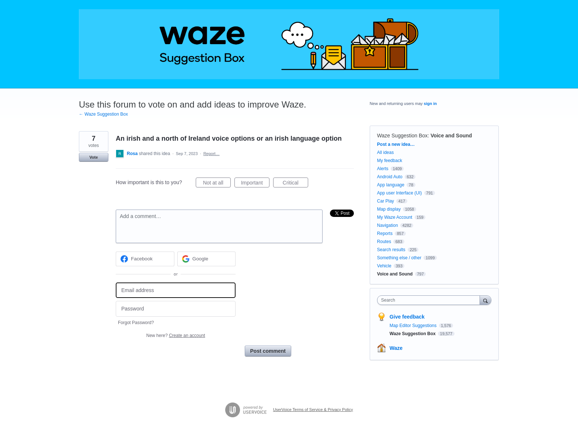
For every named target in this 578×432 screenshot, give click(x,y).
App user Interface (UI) (399, 193)
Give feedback (407, 317)
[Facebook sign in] (145, 259)
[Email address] (176, 290)
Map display (389, 209)
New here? (175, 335)
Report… (211, 153)
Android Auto (390, 176)
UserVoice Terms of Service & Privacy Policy (313, 409)
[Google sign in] (206, 259)
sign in (430, 103)
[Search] (485, 300)
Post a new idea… (396, 144)
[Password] (176, 309)
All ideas (385, 152)
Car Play (385, 201)
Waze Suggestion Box (402, 135)
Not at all (217, 184)
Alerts (383, 168)
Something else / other (399, 257)
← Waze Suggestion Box (103, 114)
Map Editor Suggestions (414, 325)
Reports (385, 233)
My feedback (389, 160)
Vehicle (384, 265)
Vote (93, 157)
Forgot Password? (136, 322)
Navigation (387, 225)
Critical (295, 184)
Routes (384, 241)
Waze (396, 348)
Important (255, 184)
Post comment (268, 351)
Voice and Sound (451, 135)
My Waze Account (394, 217)
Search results (391, 249)
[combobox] (430, 300)
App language (390, 184)
